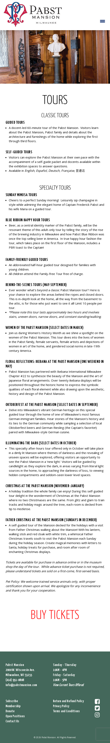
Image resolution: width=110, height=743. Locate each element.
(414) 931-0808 (15, 680)
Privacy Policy (61, 706)
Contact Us (12, 721)
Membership (13, 706)
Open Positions (15, 716)
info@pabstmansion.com (21, 685)
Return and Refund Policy (68, 701)
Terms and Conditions (66, 711)
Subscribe (12, 701)
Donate (10, 711)
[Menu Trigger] (102, 21)
